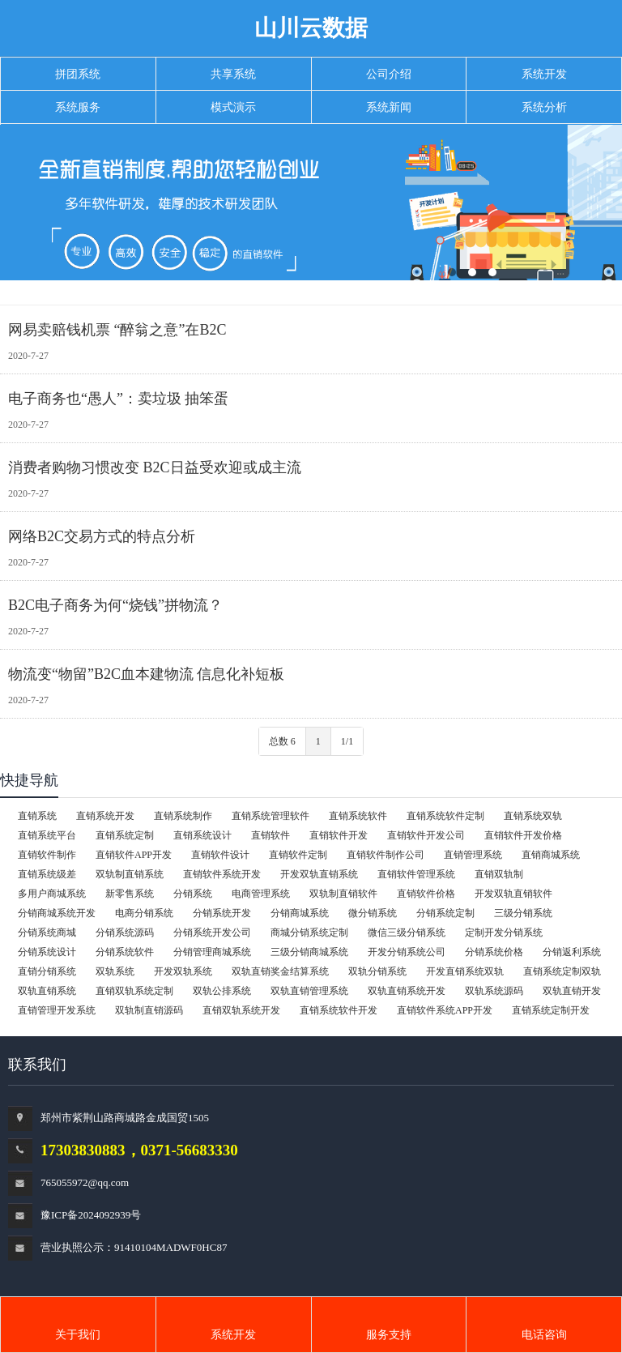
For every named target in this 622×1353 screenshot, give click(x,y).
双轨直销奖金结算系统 (280, 971)
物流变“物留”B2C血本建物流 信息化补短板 (146, 674)
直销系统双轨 (533, 816)
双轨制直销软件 (343, 893)
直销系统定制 (125, 835)
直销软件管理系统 (416, 874)
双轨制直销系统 (130, 874)
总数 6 (282, 741)
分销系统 (192, 893)
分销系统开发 (222, 913)
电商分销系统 (144, 913)
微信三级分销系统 (406, 932)
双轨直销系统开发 (406, 991)
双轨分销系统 (377, 971)
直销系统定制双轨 (562, 971)
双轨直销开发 (572, 991)
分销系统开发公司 (212, 932)
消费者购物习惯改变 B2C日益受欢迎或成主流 (154, 467)
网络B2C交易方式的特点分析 (101, 536)
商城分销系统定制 (309, 932)
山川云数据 (311, 28)
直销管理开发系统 (57, 1010)
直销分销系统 (47, 971)
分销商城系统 (300, 913)
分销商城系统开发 (57, 913)
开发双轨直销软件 (513, 893)
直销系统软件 (358, 816)
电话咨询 (544, 1335)
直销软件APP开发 (134, 854)
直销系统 (37, 816)
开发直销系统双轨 (465, 971)
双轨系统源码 (494, 991)
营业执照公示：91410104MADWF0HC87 (133, 1247)
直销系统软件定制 (445, 816)
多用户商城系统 (52, 893)
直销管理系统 (473, 854)
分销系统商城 (47, 932)
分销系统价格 (494, 952)
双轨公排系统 (222, 991)
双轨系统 (115, 971)
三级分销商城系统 (309, 952)
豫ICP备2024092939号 (90, 1215)
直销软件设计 (220, 854)
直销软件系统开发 (222, 874)
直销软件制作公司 (385, 854)
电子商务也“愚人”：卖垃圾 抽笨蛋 (118, 399)
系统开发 (233, 1335)
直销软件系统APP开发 (444, 1010)
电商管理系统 (261, 893)
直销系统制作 (183, 816)
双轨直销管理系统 (309, 991)
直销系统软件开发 (338, 1010)
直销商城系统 (551, 854)
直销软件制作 (47, 854)
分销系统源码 (125, 932)
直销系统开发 (105, 816)
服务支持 (388, 1335)
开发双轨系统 (183, 971)
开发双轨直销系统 (319, 874)
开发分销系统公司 (406, 952)
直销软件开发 (338, 835)
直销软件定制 (298, 854)
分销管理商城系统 (212, 952)
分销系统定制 (445, 913)
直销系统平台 (47, 835)
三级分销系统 (523, 913)
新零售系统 (129, 893)
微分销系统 (372, 913)
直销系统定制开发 (551, 1010)
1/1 (347, 741)
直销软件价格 (426, 893)
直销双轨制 (499, 874)
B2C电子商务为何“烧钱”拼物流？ (115, 605)
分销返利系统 (572, 952)
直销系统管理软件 (270, 816)
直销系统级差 (47, 874)
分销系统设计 (47, 952)
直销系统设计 (202, 835)
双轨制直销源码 (149, 1010)
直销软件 (270, 835)
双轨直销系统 (47, 991)
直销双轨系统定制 (134, 991)
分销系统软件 (125, 952)
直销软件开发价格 (523, 835)
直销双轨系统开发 (241, 1010)
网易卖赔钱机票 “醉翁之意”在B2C (117, 330)
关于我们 (77, 1335)
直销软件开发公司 (426, 835)
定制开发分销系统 (504, 932)
